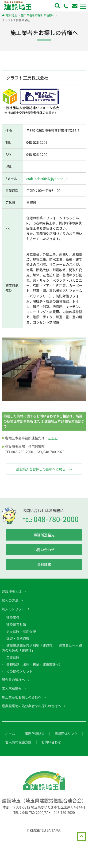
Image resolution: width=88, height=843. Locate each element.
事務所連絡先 (44, 539)
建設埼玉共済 (16, 629)
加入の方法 (10, 604)
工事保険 (12, 661)
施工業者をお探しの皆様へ (21, 701)
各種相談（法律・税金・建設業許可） (34, 668)
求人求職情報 (12, 692)
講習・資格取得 (17, 642)
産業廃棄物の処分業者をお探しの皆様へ (31, 710)
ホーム (10, 738)
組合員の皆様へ (13, 684)
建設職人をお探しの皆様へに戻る (40, 473)
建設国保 (12, 622)
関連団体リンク (65, 738)
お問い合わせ (44, 554)
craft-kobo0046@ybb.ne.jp (47, 178)
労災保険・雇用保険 (21, 636)
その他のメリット (19, 675)
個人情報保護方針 (18, 746)
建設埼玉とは (12, 596)
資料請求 (44, 569)
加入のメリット (13, 613)
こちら (53, 442)
